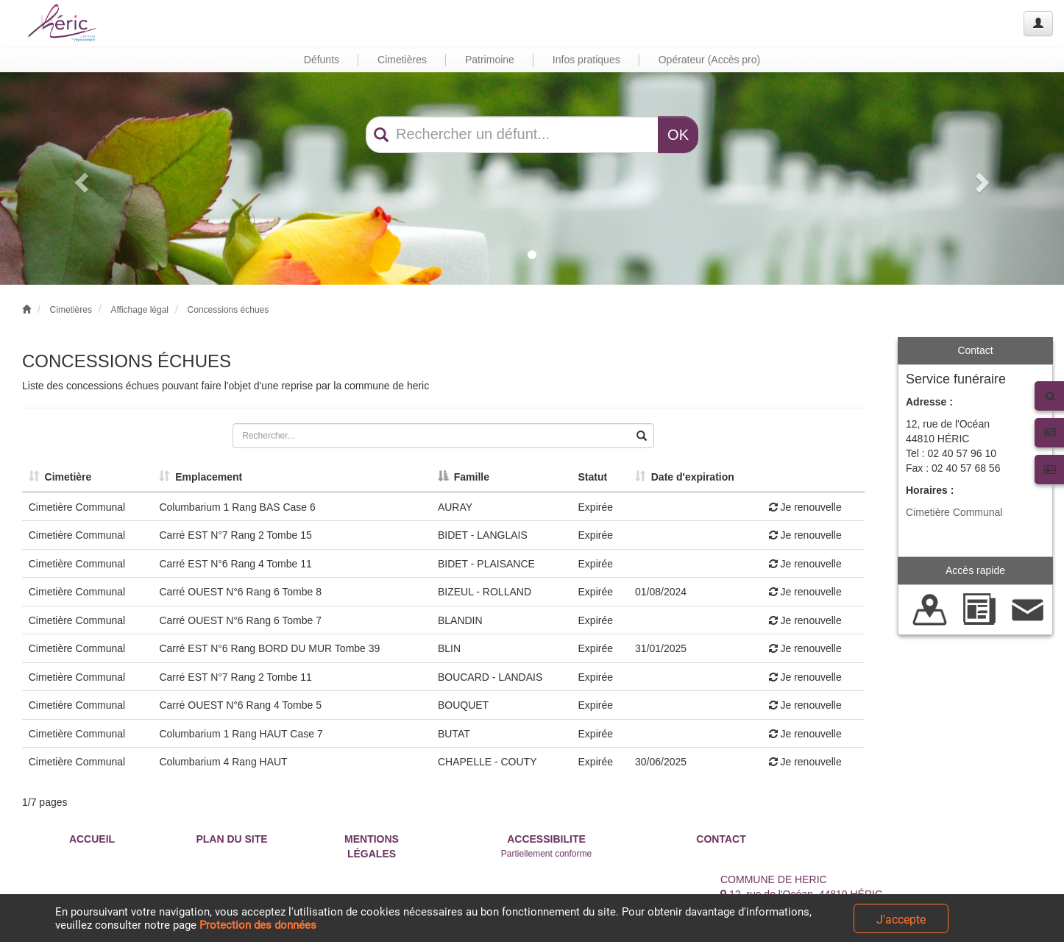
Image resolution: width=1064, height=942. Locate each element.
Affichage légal (139, 310)
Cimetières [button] (402, 59)
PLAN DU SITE (231, 839)
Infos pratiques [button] (586, 59)
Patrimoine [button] (489, 59)
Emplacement (200, 477)
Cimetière (60, 477)
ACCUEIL (92, 839)
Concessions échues (228, 310)
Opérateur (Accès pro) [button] (710, 59)
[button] (80, 178)
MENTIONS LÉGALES (371, 846)
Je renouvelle (805, 507)
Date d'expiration (684, 477)
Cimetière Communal (954, 512)
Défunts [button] (321, 59)
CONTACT (720, 839)
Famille (463, 477)
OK (678, 135)
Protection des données (257, 925)
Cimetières (71, 310)
